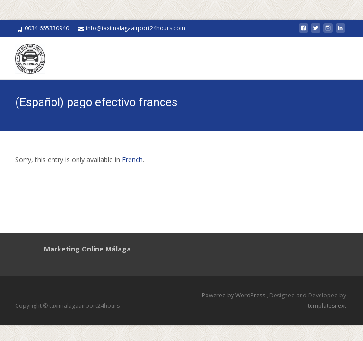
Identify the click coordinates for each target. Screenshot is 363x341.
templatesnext (327, 306)
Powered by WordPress (234, 295)
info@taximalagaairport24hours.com (135, 28)
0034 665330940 (47, 28)
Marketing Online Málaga (87, 248)
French (132, 159)
